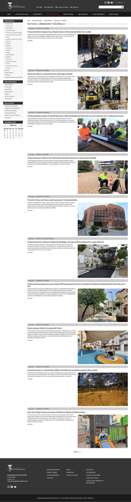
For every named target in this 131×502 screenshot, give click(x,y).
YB (111, 2)
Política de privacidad (93, 475)
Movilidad (8, 57)
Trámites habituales (10, 113)
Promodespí (8, 87)
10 (16, 132)
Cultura (7, 37)
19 (21, 134)
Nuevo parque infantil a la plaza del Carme (45, 328)
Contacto (75, 7)
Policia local (9, 59)
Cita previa (8, 117)
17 (16, 134)
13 (4, 134)
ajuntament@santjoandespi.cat (17, 481)
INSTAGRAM (105, 2)
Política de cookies (92, 478)
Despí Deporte (9, 84)
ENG (122, 2)
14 (7, 134)
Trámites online (68, 14)
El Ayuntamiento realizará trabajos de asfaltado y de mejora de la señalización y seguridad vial (66, 242)
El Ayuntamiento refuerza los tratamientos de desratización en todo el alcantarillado (62, 158)
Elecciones (8, 68)
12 (21, 132)
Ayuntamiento (9, 28)
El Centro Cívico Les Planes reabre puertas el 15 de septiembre (52, 200)
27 (4, 137)
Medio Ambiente (10, 54)
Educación (8, 41)
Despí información (37, 20)
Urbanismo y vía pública (11, 65)
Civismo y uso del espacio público (14, 32)
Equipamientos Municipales (12, 108)
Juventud (8, 52)
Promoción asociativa (11, 61)
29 (10, 137)
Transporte (50, 7)
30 (13, 137)
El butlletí (7, 75)
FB (108, 2)
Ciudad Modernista (10, 30)
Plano (40, 7)
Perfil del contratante (11, 110)
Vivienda (8, 50)
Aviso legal (89, 469)
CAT (117, 2)
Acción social (9, 26)
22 (10, 135)
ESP (120, 2)
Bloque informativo (53, 469)
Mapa (68, 469)
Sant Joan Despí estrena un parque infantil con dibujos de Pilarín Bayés (56, 412)
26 (21, 135)
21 (7, 135)
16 (13, 134)
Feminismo (8, 46)
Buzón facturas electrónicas (12, 115)
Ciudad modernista (53, 475)
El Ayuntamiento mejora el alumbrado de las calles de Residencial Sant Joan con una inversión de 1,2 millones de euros (75, 116)
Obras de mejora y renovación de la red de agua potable (50, 74)
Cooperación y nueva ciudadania (14, 34)
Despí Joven (8, 89)
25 (19, 135)
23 (13, 135)
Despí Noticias (9, 23)
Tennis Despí (8, 98)
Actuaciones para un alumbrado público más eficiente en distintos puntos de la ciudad (62, 370)
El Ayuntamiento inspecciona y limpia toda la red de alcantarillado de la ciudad (59, 32)
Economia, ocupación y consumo (14, 39)
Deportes (8, 43)
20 (4, 135)
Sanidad (8, 63)
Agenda (7, 70)
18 (19, 134)
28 (7, 137)
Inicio (9, 14)
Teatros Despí (8, 91)
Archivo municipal (9, 96)
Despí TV (7, 94)
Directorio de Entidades (11, 106)
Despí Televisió (9, 72)
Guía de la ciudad (62, 7)
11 (18, 132)
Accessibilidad (90, 472)
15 (10, 134)
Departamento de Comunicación (13, 77)
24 (16, 135)
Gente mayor (9, 48)
